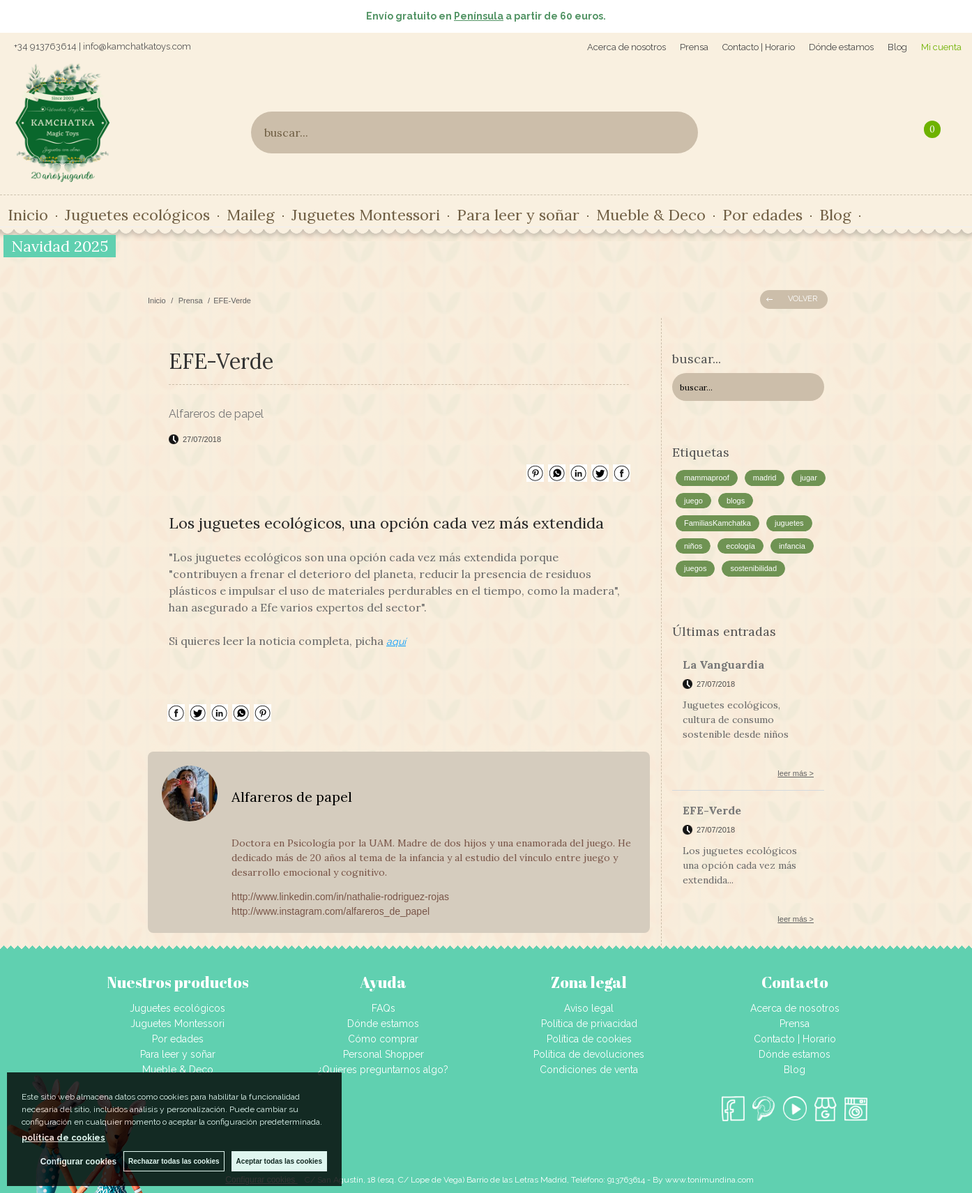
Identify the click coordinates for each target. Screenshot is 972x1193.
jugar (808, 477)
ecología (740, 546)
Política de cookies (589, 1038)
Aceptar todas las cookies (279, 1161)
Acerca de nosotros (626, 47)
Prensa (694, 47)
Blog (897, 47)
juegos (695, 568)
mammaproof (706, 477)
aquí (396, 641)
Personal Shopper (383, 1054)
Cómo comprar (383, 1038)
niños (693, 546)
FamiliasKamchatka (717, 523)
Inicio (28, 215)
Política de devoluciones (588, 1054)
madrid (765, 477)
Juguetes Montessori (365, 215)
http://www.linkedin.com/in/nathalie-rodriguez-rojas (340, 896)
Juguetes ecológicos (137, 215)
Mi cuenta (941, 47)
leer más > (795, 773)
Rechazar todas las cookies (174, 1161)
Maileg (251, 215)
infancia (792, 546)
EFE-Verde (712, 810)
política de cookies (63, 1138)
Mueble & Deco (651, 215)
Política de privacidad (589, 1023)
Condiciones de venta (589, 1069)
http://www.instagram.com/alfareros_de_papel (330, 911)
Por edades (762, 215)
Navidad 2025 (59, 246)
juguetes (789, 523)
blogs (736, 500)
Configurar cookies (78, 1162)
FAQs (383, 1008)
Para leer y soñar (518, 215)
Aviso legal (589, 1008)
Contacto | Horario (758, 47)
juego (693, 500)
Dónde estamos (841, 47)
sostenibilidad (753, 568)
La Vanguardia (723, 664)
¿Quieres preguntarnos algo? (383, 1069)
